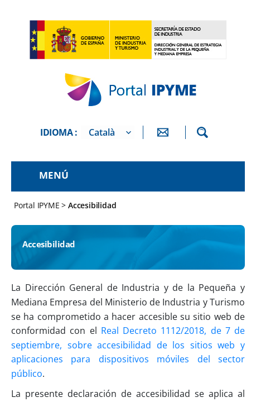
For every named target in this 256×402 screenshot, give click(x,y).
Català (102, 132)
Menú (54, 175)
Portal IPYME (37, 205)
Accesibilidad (92, 205)
